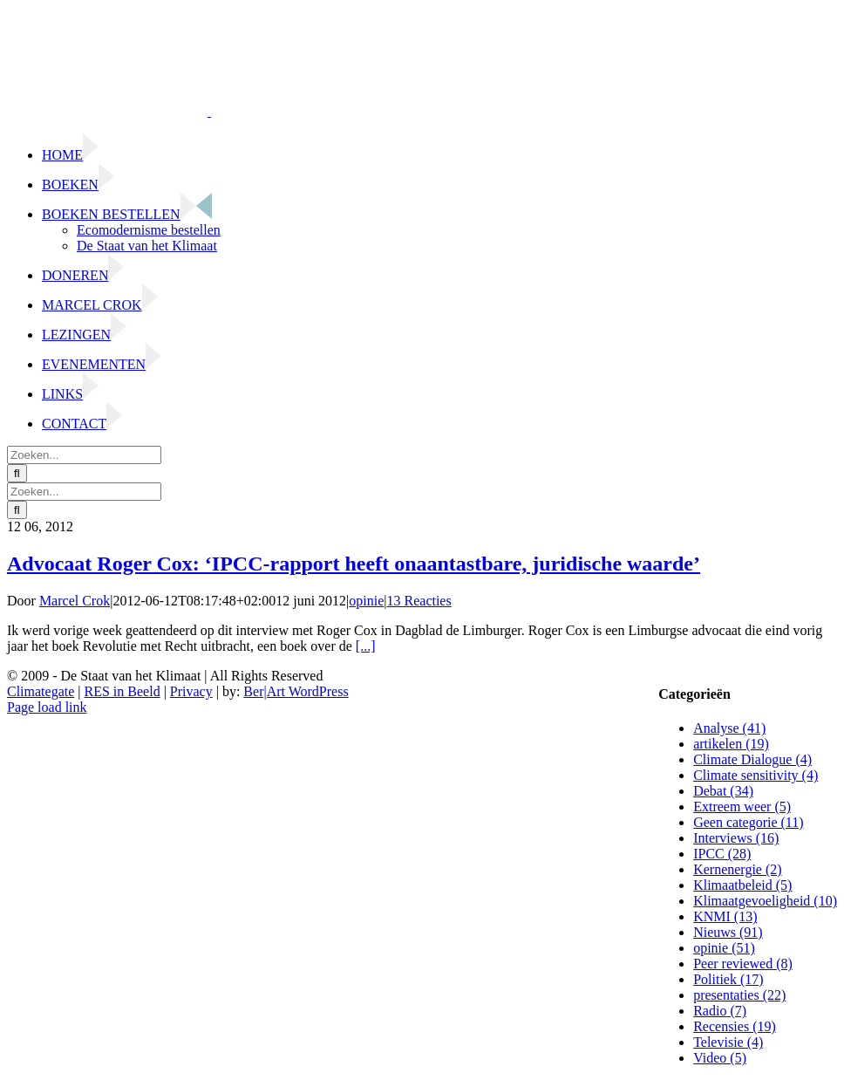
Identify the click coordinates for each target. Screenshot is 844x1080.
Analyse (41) (729, 728)
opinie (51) (724, 947)
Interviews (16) (736, 838)
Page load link (47, 707)
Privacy (191, 691)
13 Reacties (419, 600)
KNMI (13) (725, 916)
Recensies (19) (734, 1026)
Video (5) (719, 1057)
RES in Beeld (122, 691)
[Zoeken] (17, 473)
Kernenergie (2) (737, 869)
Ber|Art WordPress (295, 691)
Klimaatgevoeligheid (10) (765, 900)
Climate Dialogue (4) (752, 759)
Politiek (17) (728, 979)
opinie (366, 600)
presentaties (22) (739, 995)
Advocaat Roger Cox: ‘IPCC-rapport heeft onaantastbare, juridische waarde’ (353, 563)
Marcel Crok (74, 600)
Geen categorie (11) (748, 822)
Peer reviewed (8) (743, 963)
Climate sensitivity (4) (755, 775)
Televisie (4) (728, 1042)
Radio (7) (719, 1010)
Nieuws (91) (728, 932)
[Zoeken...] (84, 455)
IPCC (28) (722, 853)
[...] (366, 646)
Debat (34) (723, 790)
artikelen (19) (731, 743)
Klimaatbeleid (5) (742, 885)
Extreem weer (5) (742, 806)
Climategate (40, 691)
